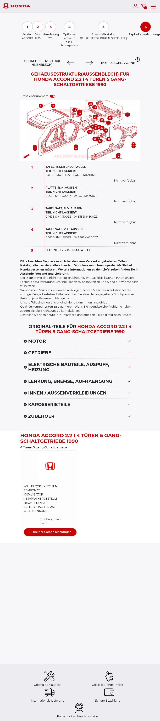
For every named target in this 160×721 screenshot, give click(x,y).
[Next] (89, 63)
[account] (136, 6)
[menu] (153, 6)
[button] (137, 59)
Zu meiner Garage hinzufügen (50, 532)
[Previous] (70, 63)
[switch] (52, 96)
